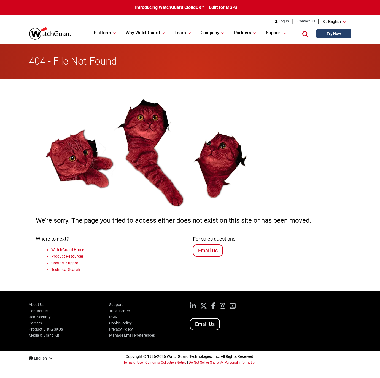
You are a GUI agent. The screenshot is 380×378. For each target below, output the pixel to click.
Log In (284, 21)
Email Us (208, 250)
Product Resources (67, 256)
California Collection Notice (165, 362)
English (334, 21)
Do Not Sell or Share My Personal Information (223, 362)
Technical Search (65, 269)
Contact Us (306, 21)
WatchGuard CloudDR (180, 7)
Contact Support (65, 263)
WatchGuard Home (67, 249)
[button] (305, 33)
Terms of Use (133, 362)
